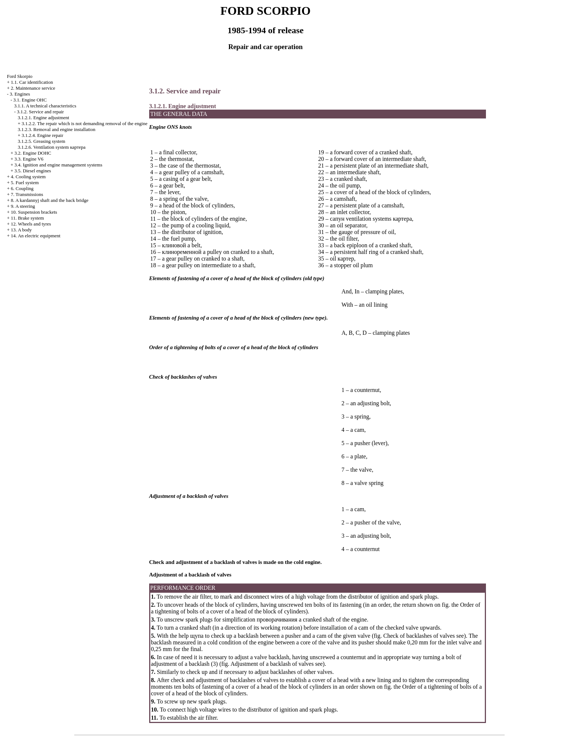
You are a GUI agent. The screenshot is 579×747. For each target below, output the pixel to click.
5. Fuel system (24, 182)
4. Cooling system (28, 176)
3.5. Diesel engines (32, 170)
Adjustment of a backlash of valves (272, 664)
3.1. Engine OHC (30, 100)
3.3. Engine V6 (28, 159)
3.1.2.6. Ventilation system (52, 147)
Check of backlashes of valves (419, 636)
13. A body (21, 230)
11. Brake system (27, 218)
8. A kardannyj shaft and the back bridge (49, 200)
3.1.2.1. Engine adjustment (43, 117)
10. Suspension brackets (34, 212)
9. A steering (23, 206)
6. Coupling (22, 188)
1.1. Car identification (32, 82)
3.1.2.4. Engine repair (43, 135)
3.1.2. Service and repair (40, 111)
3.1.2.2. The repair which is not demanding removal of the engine (85, 123)
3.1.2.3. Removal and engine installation (56, 129)
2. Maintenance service (33, 88)
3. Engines (20, 94)
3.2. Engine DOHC (32, 153)
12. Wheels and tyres (31, 224)
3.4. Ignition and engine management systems (58, 165)
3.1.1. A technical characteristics (45, 106)
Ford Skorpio (19, 76)
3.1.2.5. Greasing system (41, 141)
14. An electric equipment (35, 235)
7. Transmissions (27, 194)
